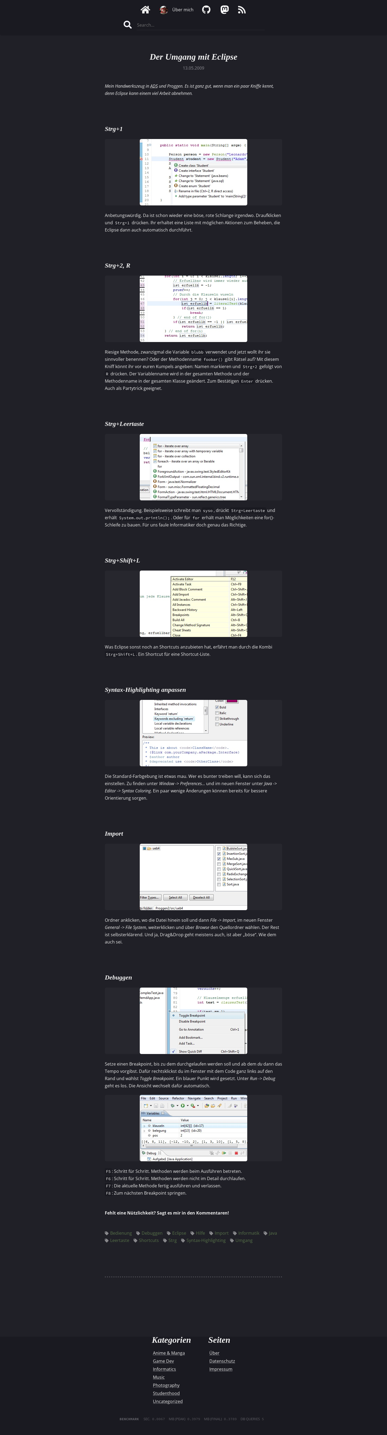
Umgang (241, 1240)
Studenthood (166, 1393)
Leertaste (117, 1240)
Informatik (246, 1233)
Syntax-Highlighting (203, 1240)
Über (214, 1353)
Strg (170, 1240)
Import (219, 1233)
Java (270, 1233)
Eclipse (176, 1233)
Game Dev (163, 1361)
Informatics (164, 1369)
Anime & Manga (169, 1353)
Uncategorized (168, 1401)
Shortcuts (146, 1240)
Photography (166, 1385)
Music (159, 1377)
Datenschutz (222, 1361)
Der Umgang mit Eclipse (193, 57)
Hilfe (198, 1233)
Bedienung (118, 1233)
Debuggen (149, 1233)
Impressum (220, 1369)
